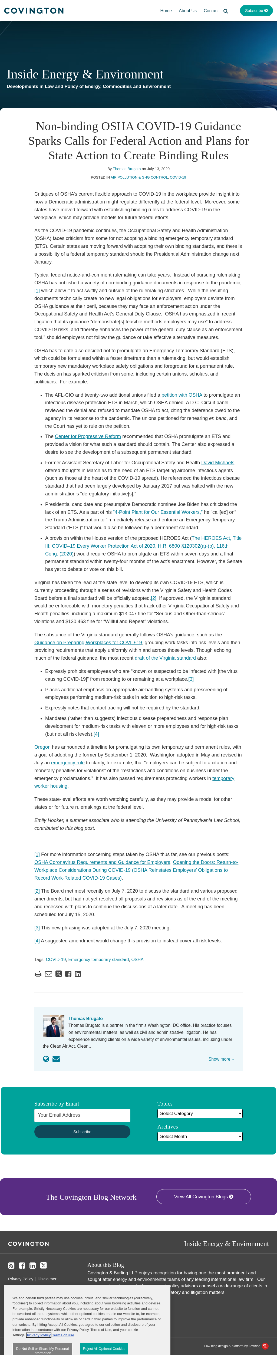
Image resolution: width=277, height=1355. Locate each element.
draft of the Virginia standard (166, 658)
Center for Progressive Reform (88, 436)
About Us (188, 10)
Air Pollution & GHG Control (139, 177)
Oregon (42, 747)
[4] (96, 734)
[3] (191, 679)
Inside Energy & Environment (85, 74)
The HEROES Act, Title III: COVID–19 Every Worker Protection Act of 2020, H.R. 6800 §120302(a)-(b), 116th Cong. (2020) (143, 546)
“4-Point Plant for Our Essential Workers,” (158, 512)
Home (166, 10)
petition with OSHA (181, 395)
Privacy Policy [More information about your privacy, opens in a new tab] (39, 1351)
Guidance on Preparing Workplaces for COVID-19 (88, 642)
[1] (37, 290)
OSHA (137, 959)
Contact (211, 10)
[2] (153, 598)
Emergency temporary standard (98, 959)
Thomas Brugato (127, 169)
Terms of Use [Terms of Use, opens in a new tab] (63, 1351)
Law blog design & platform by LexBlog (236, 1346)
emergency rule (68, 762)
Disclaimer (47, 1279)
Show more (221, 1059)
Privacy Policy (20, 1279)
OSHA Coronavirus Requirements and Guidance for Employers (102, 862)
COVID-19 (178, 177)
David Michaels (217, 462)
